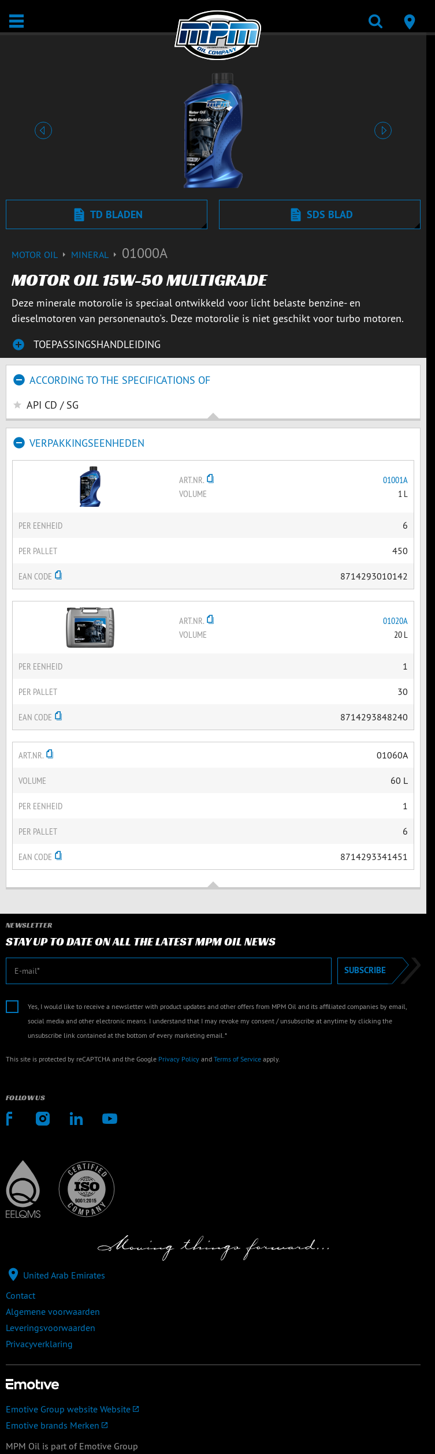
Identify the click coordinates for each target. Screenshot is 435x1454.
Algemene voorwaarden (53, 1311)
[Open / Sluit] (16, 21)
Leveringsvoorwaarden (50, 1327)
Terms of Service (237, 1059)
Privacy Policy (178, 1059)
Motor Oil (41, 254)
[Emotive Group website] (213, 1409)
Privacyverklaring (39, 1344)
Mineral (96, 254)
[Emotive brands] (213, 1425)
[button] (43, 130)
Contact (20, 1295)
